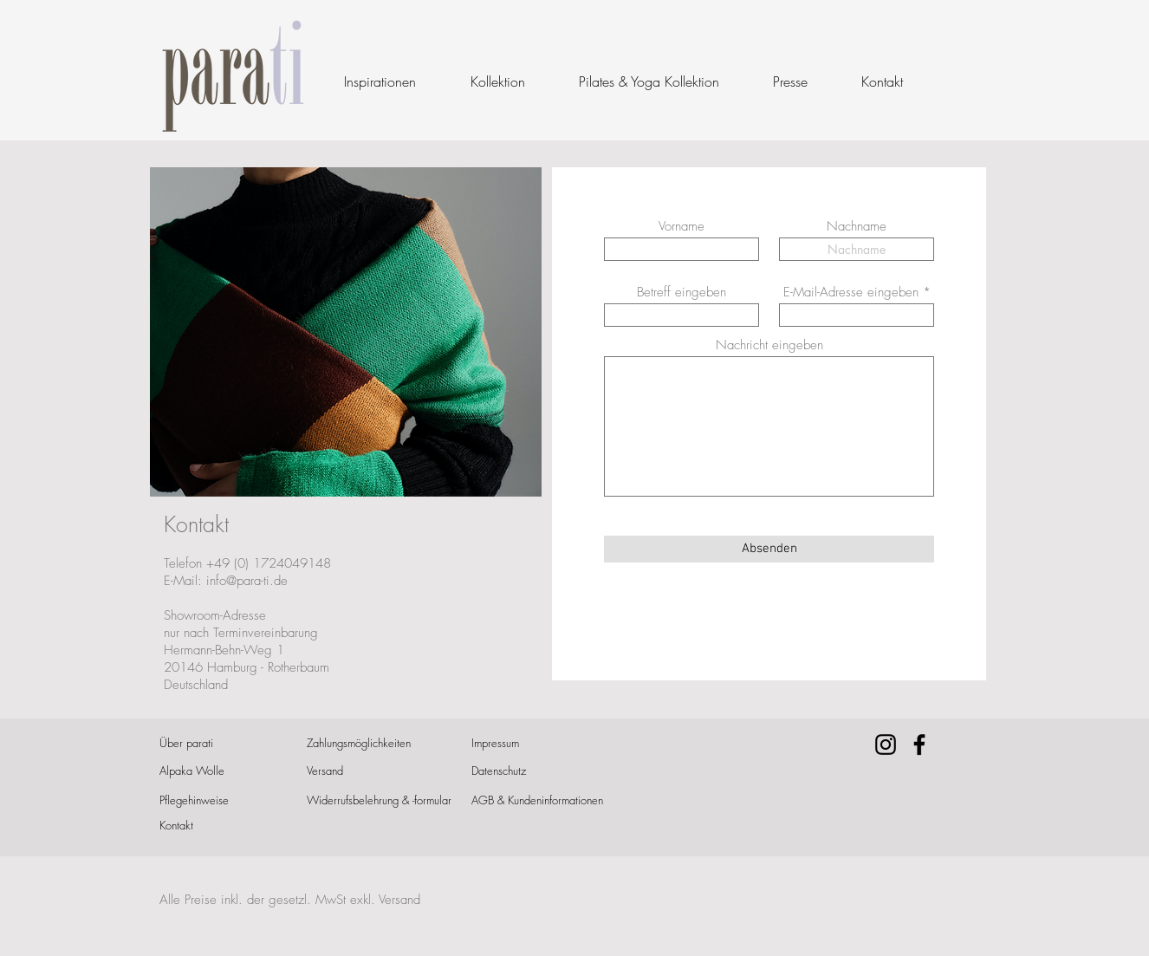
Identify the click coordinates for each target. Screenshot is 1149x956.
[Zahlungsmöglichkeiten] (364, 743)
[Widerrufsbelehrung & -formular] (379, 800)
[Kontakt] (206, 825)
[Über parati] (206, 743)
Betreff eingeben (681, 292)
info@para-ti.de (247, 580)
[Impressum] (519, 743)
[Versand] (356, 771)
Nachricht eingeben (769, 345)
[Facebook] (919, 744)
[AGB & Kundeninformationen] (538, 800)
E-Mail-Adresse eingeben (851, 292)
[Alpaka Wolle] (216, 771)
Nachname (856, 226)
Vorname (681, 226)
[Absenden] (769, 549)
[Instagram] (885, 744)
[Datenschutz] (519, 771)
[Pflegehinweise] (220, 800)
